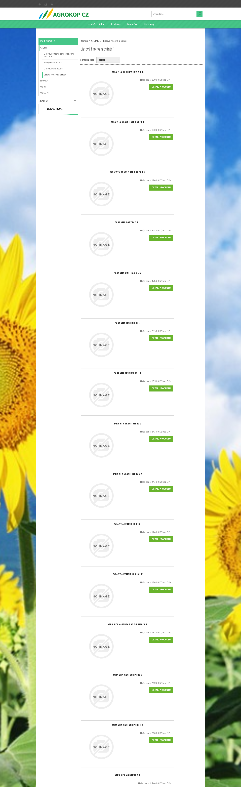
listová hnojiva (54, 109)
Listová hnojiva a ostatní (55, 74)
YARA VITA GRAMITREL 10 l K (141, 478)
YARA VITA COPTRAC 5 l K (141, 275)
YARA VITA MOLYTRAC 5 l (141, 783)
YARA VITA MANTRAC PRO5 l (141, 682)
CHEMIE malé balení (53, 68)
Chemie (43, 101)
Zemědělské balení (53, 62)
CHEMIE (44, 47)
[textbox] (174, 14)
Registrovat (48, 3)
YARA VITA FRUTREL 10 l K (141, 376)
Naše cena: (173, 79)
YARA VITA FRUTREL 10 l (141, 326)
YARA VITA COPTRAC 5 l (141, 224)
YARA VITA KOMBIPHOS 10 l (141, 529)
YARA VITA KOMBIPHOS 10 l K (141, 580)
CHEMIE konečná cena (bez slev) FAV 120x (59, 55)
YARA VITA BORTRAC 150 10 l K (141, 71)
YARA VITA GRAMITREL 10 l (141, 427)
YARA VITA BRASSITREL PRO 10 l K (141, 173)
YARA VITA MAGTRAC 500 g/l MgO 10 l (141, 631)
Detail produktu (189, 86)
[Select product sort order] (108, 60)
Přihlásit (63, 3)
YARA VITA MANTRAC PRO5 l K (141, 732)
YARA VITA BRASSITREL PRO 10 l (141, 122)
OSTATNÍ (44, 92)
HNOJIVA (44, 80)
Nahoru (84, 40)
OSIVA (43, 86)
